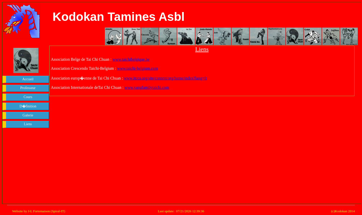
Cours (28, 97)
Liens (28, 124)
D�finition (28, 106)
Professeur (28, 88)
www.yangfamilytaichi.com (146, 87)
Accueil (28, 79)
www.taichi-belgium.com (137, 68)
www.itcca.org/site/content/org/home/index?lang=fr (165, 78)
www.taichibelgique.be (131, 59)
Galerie (28, 115)
